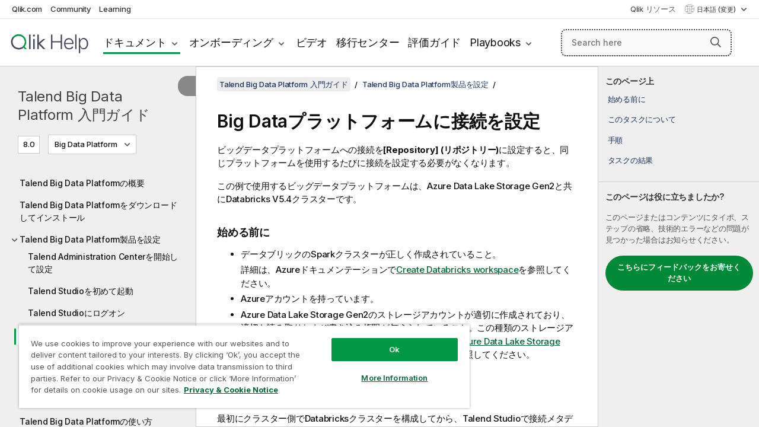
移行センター (368, 42)
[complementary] (678, 246)
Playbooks (495, 42)
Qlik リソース (653, 9)
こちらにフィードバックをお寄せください (679, 272)
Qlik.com (27, 9)
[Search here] (646, 42)
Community (70, 9)
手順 (615, 140)
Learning (114, 9)
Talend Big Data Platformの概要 (82, 183)
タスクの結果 (630, 160)
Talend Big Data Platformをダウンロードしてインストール (98, 211)
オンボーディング (231, 42)
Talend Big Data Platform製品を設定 (90, 239)
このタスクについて (642, 119)
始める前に (627, 99)
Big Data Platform (86, 144)
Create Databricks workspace (457, 269)
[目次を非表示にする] (187, 86)
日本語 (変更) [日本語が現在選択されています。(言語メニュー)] (717, 9)
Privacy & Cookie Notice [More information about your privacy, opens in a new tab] (231, 389)
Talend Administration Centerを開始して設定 (103, 262)
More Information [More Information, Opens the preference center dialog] (394, 378)
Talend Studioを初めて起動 (80, 291)
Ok (394, 349)
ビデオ (311, 42)
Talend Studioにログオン (76, 313)
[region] (244, 366)
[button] (716, 42)
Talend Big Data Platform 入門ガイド (84, 105)
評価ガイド (434, 42)
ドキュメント (135, 42)
